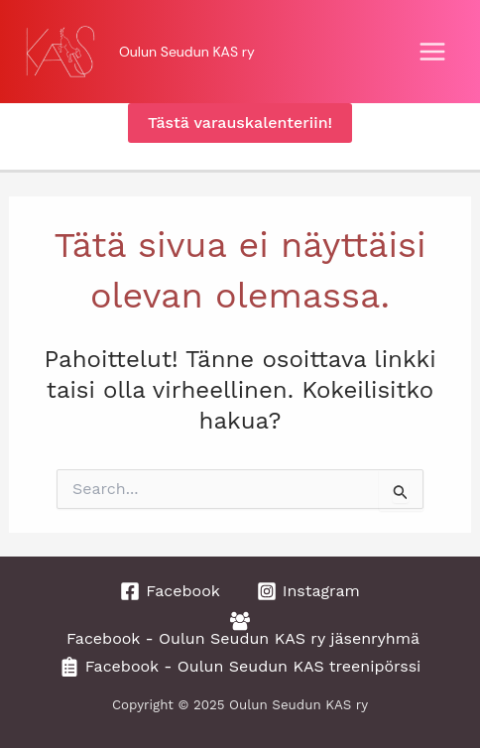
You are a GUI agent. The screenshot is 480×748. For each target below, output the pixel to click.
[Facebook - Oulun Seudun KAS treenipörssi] (240, 667)
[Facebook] (170, 591)
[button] (240, 123)
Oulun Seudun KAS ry (187, 52)
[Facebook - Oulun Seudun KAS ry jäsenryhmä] (240, 629)
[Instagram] (308, 591)
